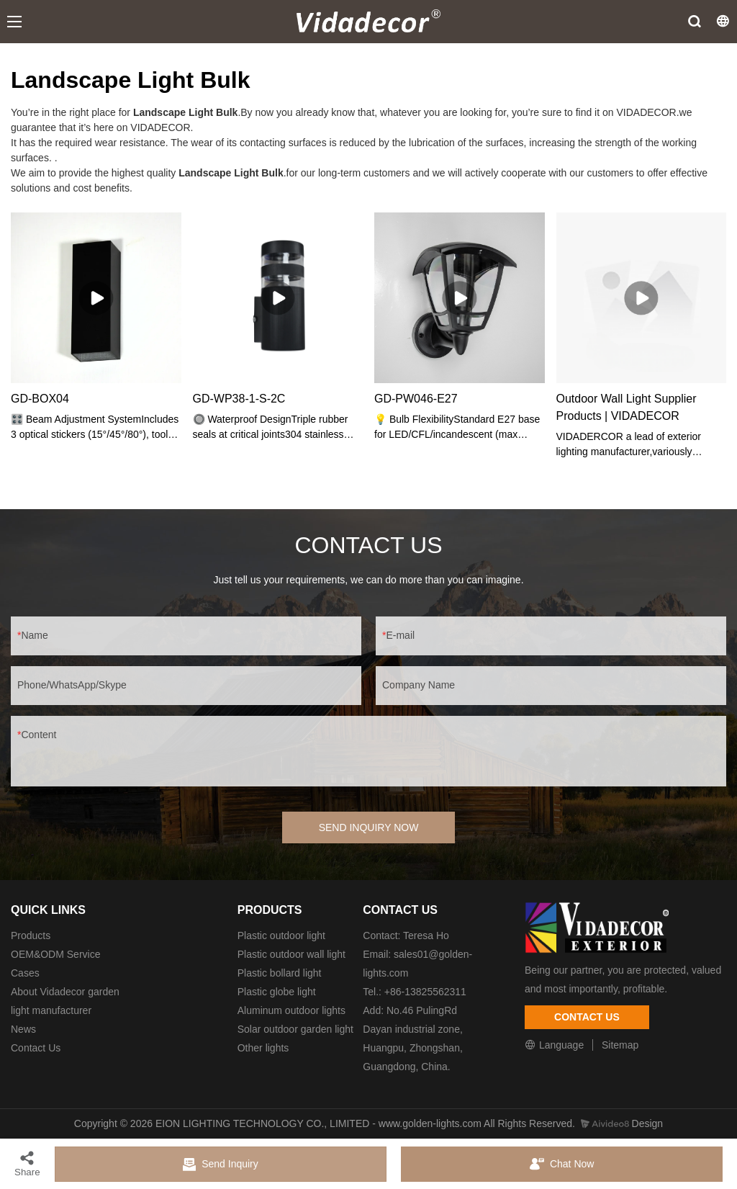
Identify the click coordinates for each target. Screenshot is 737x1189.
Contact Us (35, 1048)
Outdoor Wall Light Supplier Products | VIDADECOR (626, 407)
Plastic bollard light (280, 973)
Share (27, 1163)
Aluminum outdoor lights (291, 1010)
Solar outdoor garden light (295, 1029)
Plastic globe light (277, 991)
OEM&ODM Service (55, 954)
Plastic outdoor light (281, 935)
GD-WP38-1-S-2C (239, 398)
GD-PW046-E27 (416, 398)
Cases (25, 973)
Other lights (263, 1048)
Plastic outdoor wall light (291, 954)
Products (30, 935)
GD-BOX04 (40, 398)
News (23, 1029)
